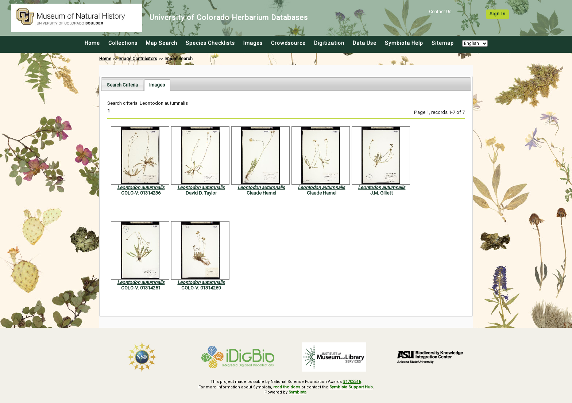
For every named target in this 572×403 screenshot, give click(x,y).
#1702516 (352, 381)
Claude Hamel (261, 193)
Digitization (329, 43)
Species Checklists (210, 43)
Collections (123, 43)
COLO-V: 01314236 (141, 193)
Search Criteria (122, 85)
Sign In (498, 13)
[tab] (122, 85)
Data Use (364, 43)
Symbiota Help (404, 43)
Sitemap (443, 43)
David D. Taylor (201, 193)
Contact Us (440, 11)
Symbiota (297, 392)
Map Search (161, 43)
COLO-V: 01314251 (141, 288)
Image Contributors (138, 58)
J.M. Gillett (381, 193)
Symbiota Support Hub (351, 387)
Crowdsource (288, 43)
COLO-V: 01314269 (201, 288)
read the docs (286, 387)
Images (253, 43)
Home (92, 43)
